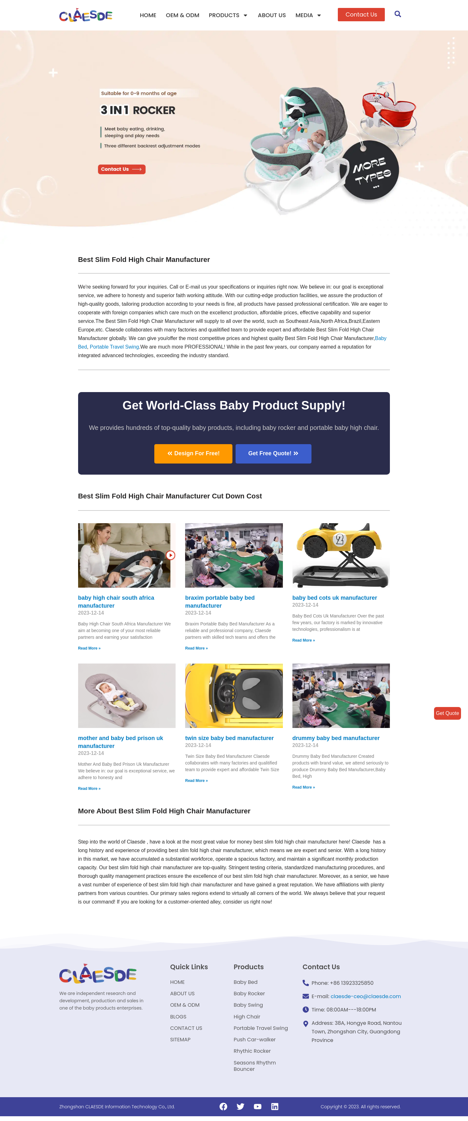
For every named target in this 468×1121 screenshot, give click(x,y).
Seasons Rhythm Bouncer (255, 1070)
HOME (148, 15)
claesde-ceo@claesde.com (366, 996)
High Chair (247, 1019)
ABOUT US (272, 15)
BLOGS (178, 1019)
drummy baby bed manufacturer (336, 738)
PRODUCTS (228, 15)
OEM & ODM (182, 15)
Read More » (89, 648)
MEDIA (309, 15)
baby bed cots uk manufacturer (334, 597)
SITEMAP (180, 1043)
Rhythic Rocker (252, 1055)
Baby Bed (245, 982)
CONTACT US (186, 1031)
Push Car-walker (255, 1043)
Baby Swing (248, 1007)
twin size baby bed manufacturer (229, 738)
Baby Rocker (249, 994)
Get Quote (447, 713)
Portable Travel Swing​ (114, 347)
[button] (361, 14)
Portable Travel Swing (261, 1031)
